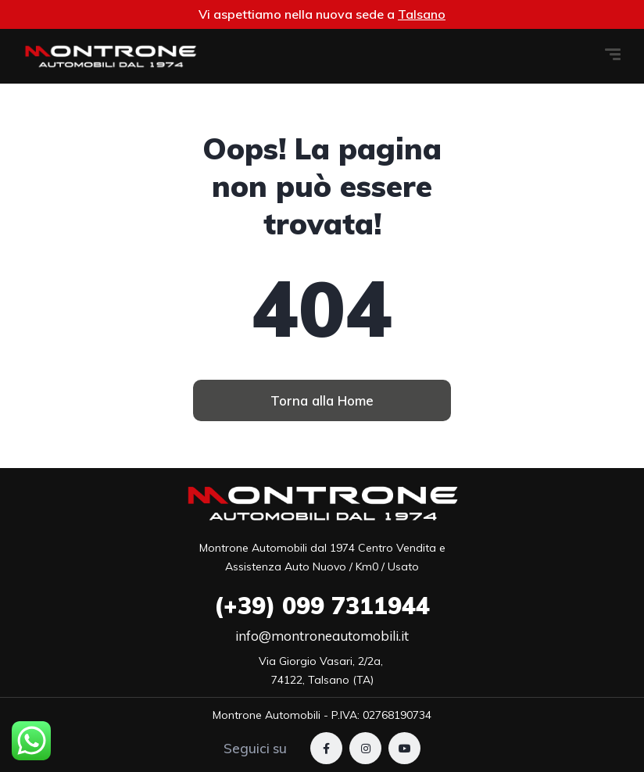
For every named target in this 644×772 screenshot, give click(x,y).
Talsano (421, 14)
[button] (322, 400)
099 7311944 (322, 605)
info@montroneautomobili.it (322, 635)
